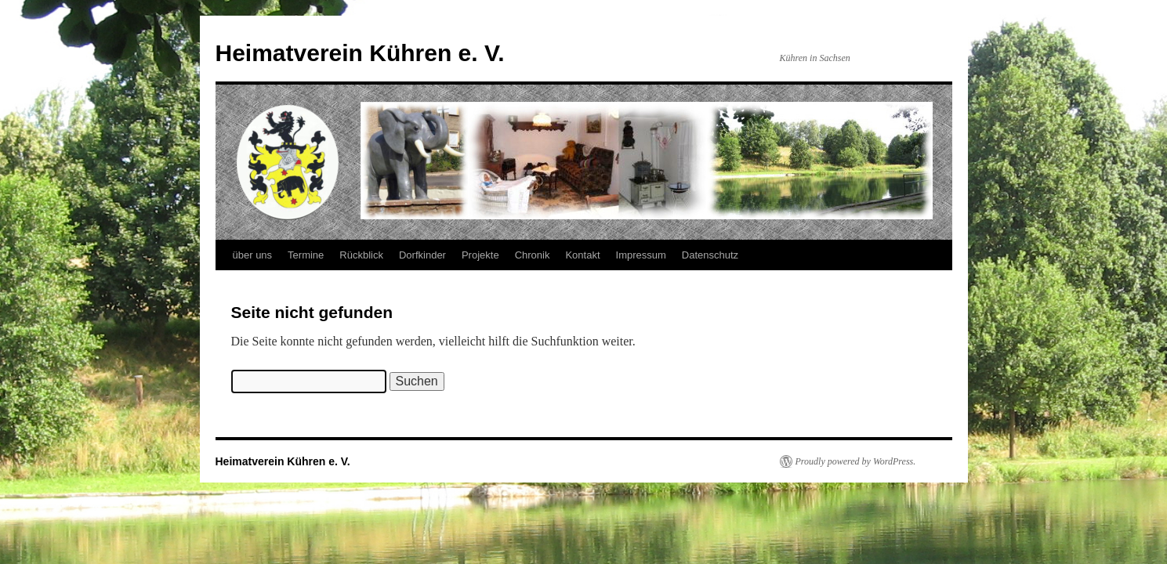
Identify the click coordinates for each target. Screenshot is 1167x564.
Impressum (641, 255)
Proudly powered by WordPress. (856, 461)
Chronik (532, 255)
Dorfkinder (422, 255)
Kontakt (582, 255)
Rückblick (361, 255)
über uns (253, 255)
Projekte (480, 255)
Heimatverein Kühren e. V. (360, 53)
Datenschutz (710, 255)
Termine (306, 255)
